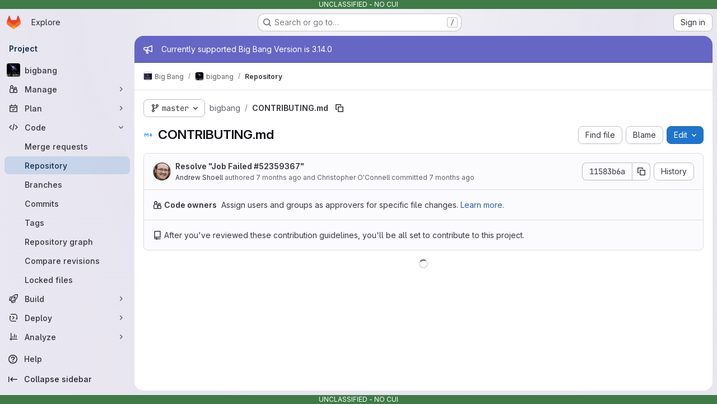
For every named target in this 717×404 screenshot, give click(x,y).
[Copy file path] (339, 108)
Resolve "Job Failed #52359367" (239, 166)
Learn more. (482, 205)
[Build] (67, 299)
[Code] (67, 127)
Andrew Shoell (199, 177)
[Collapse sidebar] (67, 379)
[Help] (67, 359)
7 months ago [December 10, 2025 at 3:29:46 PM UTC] (278, 177)
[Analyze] (67, 337)
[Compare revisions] (67, 261)
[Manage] (67, 89)
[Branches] (67, 184)
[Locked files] (67, 280)
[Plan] (67, 108)
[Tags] (67, 222)
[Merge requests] (67, 146)
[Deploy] (67, 318)
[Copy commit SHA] (641, 171)
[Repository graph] (67, 241)
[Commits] (67, 203)
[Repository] (67, 165)
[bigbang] (67, 70)
